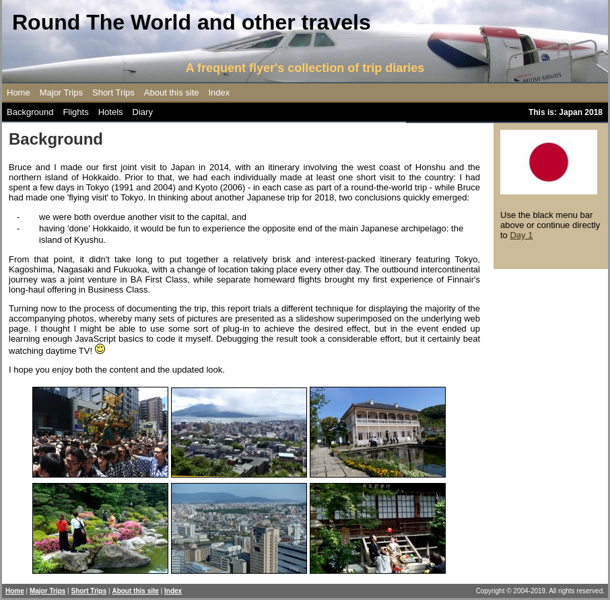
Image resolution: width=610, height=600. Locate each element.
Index (219, 92)
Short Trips (113, 92)
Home (18, 92)
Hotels (110, 112)
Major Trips (61, 92)
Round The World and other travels (191, 22)
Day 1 (521, 235)
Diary (143, 112)
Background (30, 112)
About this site (171, 92)
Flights (75, 112)
